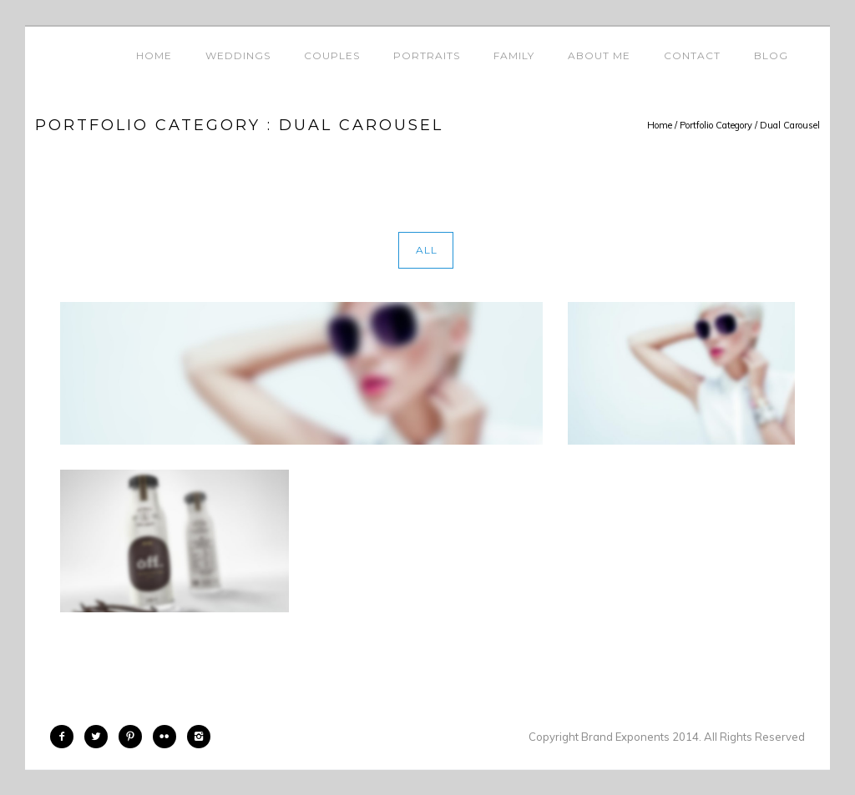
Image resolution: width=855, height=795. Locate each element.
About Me (599, 55)
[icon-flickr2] (169, 736)
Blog (771, 55)
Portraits (426, 55)
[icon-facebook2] (66, 736)
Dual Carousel (790, 125)
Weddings (238, 55)
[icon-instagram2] (198, 736)
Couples (332, 55)
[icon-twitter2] (100, 736)
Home (154, 55)
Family (513, 55)
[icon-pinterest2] (134, 736)
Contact (692, 55)
